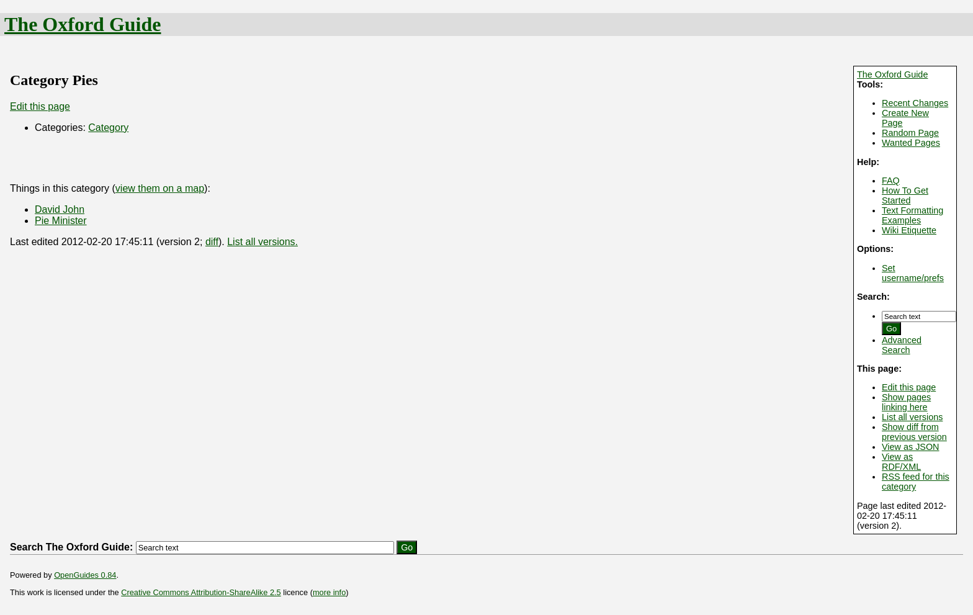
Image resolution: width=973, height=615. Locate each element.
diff (211, 241)
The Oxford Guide (82, 24)
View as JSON (910, 447)
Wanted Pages (911, 143)
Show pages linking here (906, 402)
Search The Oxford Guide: (71, 547)
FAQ (891, 181)
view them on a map (159, 188)
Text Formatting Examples (912, 215)
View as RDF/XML (901, 462)
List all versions (912, 417)
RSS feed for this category (915, 482)
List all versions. (262, 241)
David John (59, 209)
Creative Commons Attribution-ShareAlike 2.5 (200, 592)
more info (329, 592)
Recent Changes (915, 103)
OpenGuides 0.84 (85, 575)
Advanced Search (901, 345)
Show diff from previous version (914, 432)
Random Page (910, 133)
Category (108, 127)
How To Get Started (905, 195)
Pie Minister (61, 220)
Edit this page (909, 387)
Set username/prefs (913, 273)
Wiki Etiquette (909, 230)
